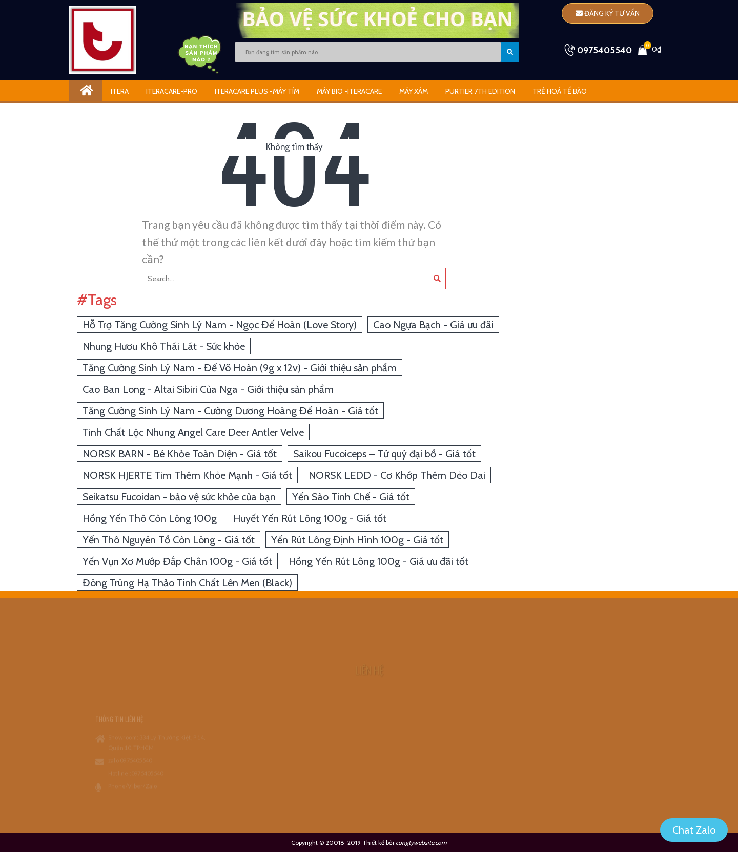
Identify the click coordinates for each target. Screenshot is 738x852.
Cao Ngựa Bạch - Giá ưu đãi (433, 324)
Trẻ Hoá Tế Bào (559, 91)
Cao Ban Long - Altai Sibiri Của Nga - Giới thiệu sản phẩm (208, 389)
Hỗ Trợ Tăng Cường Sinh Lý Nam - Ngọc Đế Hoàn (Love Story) (220, 324)
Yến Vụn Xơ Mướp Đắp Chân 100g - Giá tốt (177, 561)
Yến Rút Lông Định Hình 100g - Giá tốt (357, 540)
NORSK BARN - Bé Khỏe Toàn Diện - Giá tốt (180, 454)
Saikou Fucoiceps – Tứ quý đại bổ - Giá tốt (384, 454)
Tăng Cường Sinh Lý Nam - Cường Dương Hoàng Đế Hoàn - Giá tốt (230, 410)
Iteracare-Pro (171, 91)
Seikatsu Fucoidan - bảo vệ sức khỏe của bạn (179, 497)
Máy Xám (413, 91)
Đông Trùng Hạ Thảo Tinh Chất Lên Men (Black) (187, 583)
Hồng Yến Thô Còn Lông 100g (150, 518)
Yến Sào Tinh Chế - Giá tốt (350, 497)
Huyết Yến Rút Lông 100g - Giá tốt (309, 518)
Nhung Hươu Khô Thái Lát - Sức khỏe (164, 346)
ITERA (120, 91)
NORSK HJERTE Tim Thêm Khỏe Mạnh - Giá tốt (187, 475)
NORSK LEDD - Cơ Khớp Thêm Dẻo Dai (397, 475)
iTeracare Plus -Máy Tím (257, 91)
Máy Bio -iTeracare (349, 91)
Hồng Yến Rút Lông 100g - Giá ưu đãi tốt (378, 561)
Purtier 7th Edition (480, 91)
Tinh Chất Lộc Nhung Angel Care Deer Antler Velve (193, 432)
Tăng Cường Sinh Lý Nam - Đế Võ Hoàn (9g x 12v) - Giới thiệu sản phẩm (240, 367)
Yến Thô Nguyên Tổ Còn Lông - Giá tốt (169, 540)
